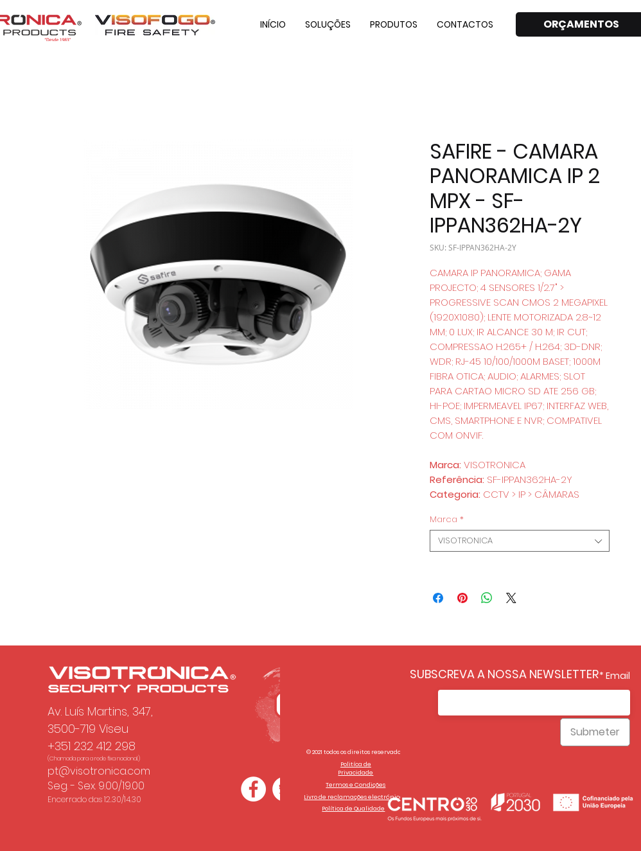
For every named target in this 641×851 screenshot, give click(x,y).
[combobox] (520, 541)
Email (618, 675)
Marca (447, 519)
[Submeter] (595, 732)
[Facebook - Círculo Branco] (253, 789)
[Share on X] (511, 598)
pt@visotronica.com (99, 771)
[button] (327, 24)
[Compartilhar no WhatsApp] (487, 598)
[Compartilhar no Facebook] (438, 598)
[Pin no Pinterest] (462, 598)
